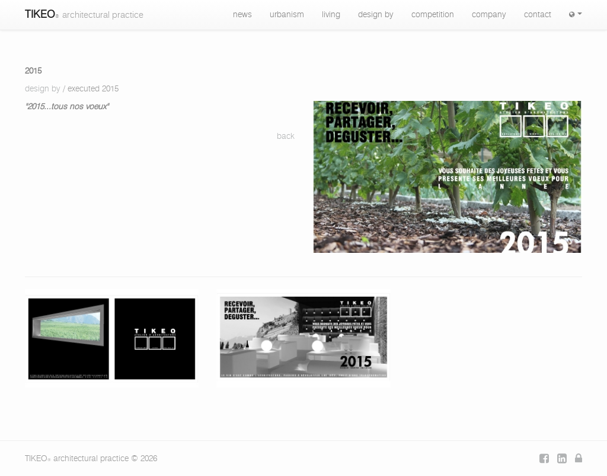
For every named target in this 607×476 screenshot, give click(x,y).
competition (432, 15)
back (286, 136)
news (242, 15)
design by (376, 15)
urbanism (287, 15)
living (331, 15)
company (489, 15)
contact (537, 15)
